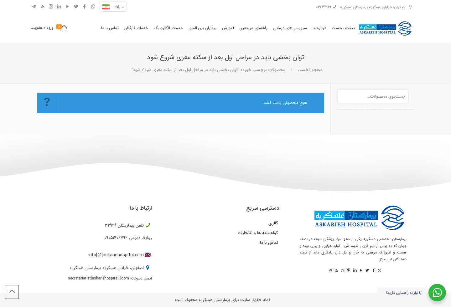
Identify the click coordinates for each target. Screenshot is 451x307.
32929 (111, 225)
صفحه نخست (310, 69)
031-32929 (323, 7)
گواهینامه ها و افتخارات (258, 232)
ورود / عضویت (42, 28)
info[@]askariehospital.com (116, 255)
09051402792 (115, 237)
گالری (273, 223)
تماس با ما (269, 242)
